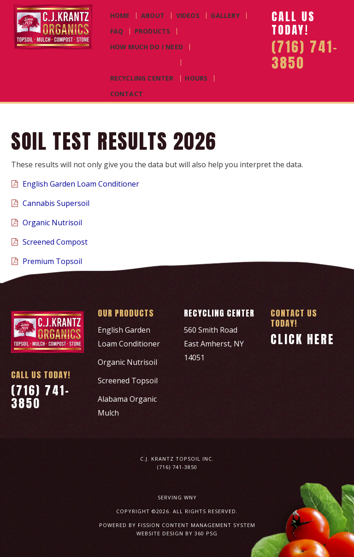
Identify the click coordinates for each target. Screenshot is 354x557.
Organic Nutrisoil (46, 222)
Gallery (225, 15)
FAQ (117, 31)
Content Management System (208, 525)
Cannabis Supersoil (50, 203)
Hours (196, 78)
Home (120, 15)
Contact (126, 94)
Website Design (159, 533)
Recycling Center (142, 78)
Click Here (300, 339)
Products (153, 31)
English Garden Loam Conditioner (75, 184)
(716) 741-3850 (39, 396)
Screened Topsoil (128, 380)
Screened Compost (49, 242)
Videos (188, 15)
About (153, 15)
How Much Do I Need (146, 47)
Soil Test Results (142, 62)
